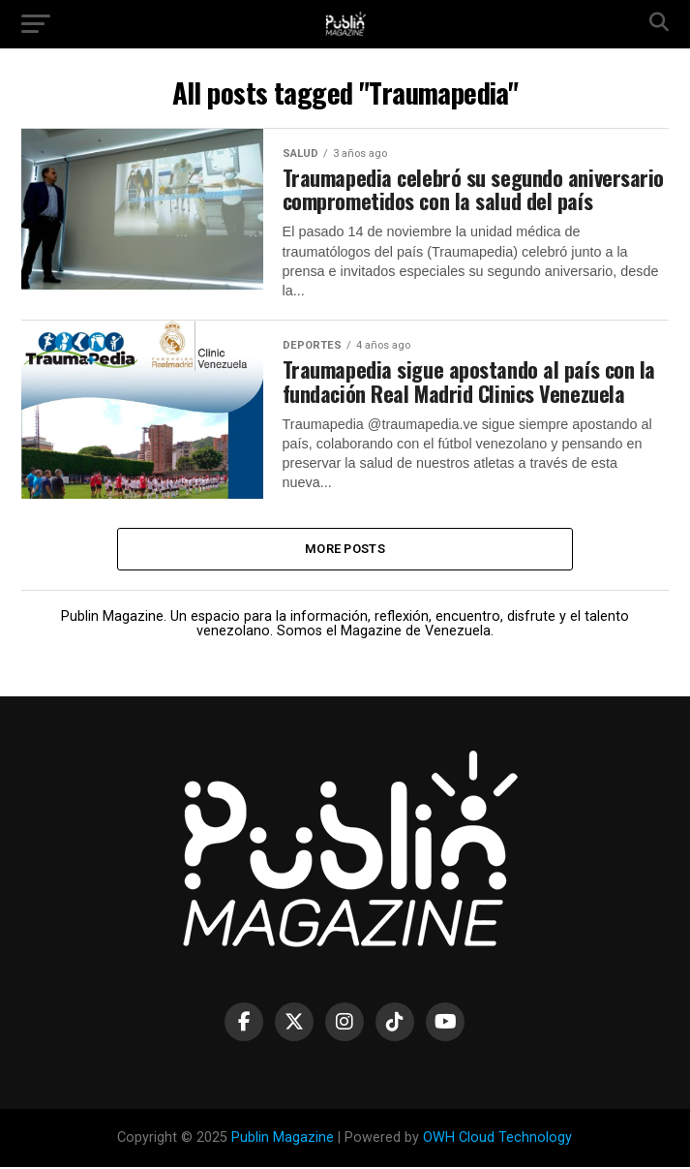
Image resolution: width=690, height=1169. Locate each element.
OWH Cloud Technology (497, 1138)
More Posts (345, 549)
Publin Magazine (282, 1138)
